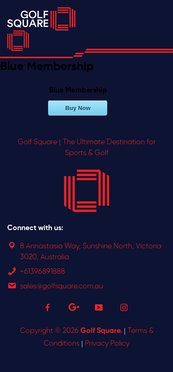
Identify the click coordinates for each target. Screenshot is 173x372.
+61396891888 (42, 272)
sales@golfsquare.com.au (61, 286)
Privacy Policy (107, 343)
